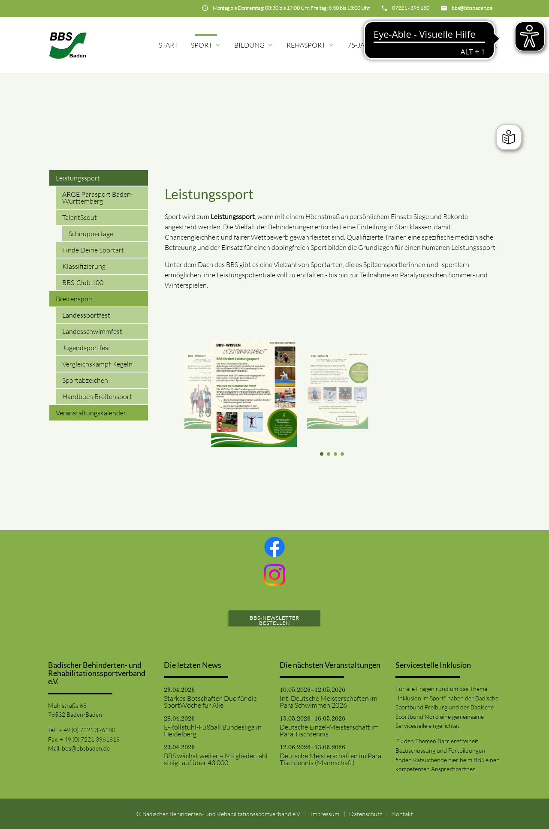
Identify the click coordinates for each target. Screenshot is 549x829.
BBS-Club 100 (82, 282)
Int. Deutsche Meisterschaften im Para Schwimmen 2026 (328, 702)
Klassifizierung (84, 266)
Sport (206, 45)
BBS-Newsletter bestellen (274, 620)
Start (168, 45)
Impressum (325, 813)
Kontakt (402, 813)
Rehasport (311, 45)
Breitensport (75, 298)
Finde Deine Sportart (93, 250)
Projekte (421, 45)
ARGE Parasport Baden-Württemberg (97, 197)
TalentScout (79, 217)
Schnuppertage (91, 233)
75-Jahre (367, 45)
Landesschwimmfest (92, 331)
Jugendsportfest (86, 347)
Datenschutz (365, 813)
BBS (465, 45)
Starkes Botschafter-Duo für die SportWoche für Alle (210, 702)
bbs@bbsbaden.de (86, 748)
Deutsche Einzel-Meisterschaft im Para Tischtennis (329, 730)
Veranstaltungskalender (91, 412)
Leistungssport (78, 178)
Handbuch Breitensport (97, 396)
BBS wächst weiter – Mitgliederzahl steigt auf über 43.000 (216, 759)
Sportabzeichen (85, 380)
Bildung (254, 45)
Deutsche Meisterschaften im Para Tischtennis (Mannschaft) (330, 759)
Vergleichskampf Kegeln (97, 364)
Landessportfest (86, 315)
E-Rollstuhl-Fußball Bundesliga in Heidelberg (213, 730)
